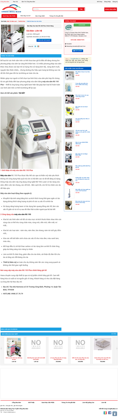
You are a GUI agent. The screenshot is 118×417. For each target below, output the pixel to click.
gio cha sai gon (18, 405)
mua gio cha (9, 405)
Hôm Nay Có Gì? (25, 16)
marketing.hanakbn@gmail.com (76, 46)
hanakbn (69, 44)
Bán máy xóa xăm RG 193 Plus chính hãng (40, 26)
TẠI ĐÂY (22, 93)
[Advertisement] (31, 311)
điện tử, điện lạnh (12, 21)
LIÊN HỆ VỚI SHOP (44, 40)
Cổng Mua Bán (4, 1)
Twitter (35, 46)
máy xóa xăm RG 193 (22, 214)
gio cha (2, 405)
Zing (38, 46)
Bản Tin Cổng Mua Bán (28, 1)
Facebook (109, 412)
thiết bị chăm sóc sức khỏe (34, 21)
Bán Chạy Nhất (39, 16)
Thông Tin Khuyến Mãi (56, 16)
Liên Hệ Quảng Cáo (88, 402)
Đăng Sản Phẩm (110, 9)
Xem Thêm (113, 333)
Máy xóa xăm (5, 175)
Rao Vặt (15, 1)
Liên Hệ (103, 402)
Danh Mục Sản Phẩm (9, 16)
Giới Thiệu (31, 402)
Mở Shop (99, 1)
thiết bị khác (21, 21)
